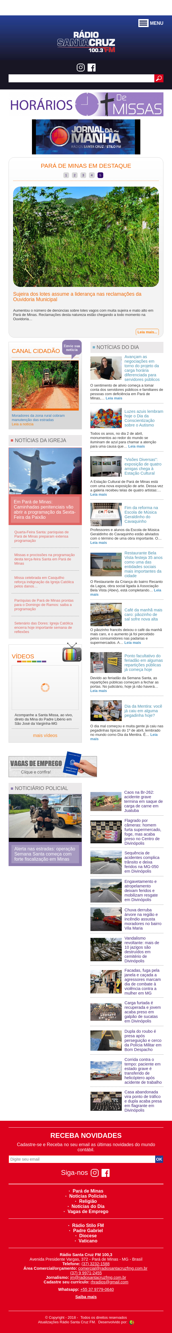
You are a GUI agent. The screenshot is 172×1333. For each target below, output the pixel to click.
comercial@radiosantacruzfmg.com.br (112, 1268)
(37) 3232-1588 (96, 1263)
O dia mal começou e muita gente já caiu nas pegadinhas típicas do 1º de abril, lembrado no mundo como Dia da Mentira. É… (126, 732)
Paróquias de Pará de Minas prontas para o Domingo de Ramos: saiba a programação (44, 604)
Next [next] (167, 259)
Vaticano (86, 1240)
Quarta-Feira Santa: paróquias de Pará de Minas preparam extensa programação (41, 536)
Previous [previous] (4, 259)
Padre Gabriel (86, 1230)
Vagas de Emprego (86, 1211)
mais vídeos (45, 735)
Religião (86, 1201)
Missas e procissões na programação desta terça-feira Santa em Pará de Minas (44, 559)
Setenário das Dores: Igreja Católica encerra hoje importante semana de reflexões (43, 627)
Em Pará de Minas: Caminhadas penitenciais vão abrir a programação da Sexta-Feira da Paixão (45, 509)
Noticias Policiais (86, 1196)
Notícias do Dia (86, 1206)
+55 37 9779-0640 (97, 1289)
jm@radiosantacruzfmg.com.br (98, 1277)
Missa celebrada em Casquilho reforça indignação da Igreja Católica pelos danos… (44, 581)
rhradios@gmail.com (109, 1282)
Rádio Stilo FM (86, 1225)
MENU (150, 23)
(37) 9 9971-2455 (86, 1273)
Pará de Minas (86, 1191)
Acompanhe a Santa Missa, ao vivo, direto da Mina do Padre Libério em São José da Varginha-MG (44, 719)
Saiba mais (86, 1297)
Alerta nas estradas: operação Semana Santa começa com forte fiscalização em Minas (44, 854)
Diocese (86, 1235)
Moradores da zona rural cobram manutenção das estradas (38, 419)
